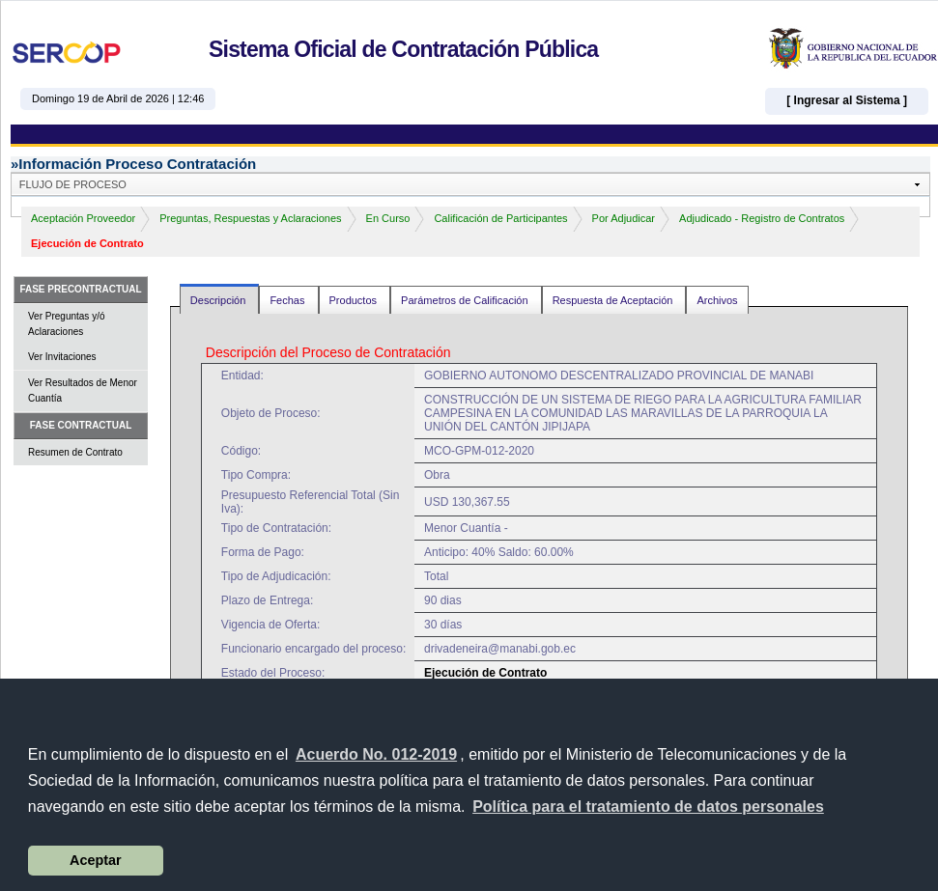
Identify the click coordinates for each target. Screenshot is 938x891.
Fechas (288, 300)
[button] (648, 807)
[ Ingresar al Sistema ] (846, 100)
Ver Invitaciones (62, 356)
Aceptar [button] (96, 860)
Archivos (716, 300)
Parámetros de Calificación (466, 300)
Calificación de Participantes (500, 218)
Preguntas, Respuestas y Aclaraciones (250, 218)
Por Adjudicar (623, 218)
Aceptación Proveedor (83, 218)
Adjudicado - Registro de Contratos (761, 218)
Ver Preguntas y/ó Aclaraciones (66, 324)
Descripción (219, 300)
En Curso (388, 218)
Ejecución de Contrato (87, 243)
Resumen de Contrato (75, 452)
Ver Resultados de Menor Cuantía (82, 390)
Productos (355, 300)
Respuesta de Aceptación (614, 300)
